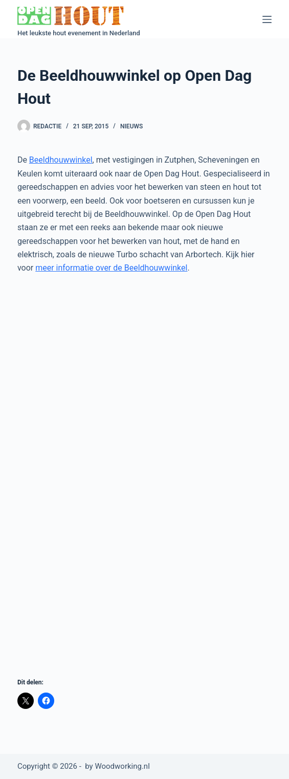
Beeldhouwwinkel (61, 160)
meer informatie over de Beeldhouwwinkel (111, 268)
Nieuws (131, 126)
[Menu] (267, 19)
